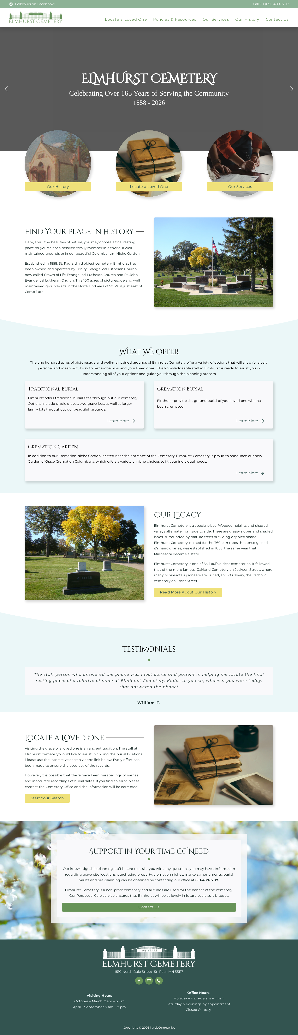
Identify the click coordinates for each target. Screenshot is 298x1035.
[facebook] (139, 981)
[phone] (159, 981)
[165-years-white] (149, 947)
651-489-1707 (206, 880)
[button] (6, 89)
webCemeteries (163, 1027)
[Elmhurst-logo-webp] (36, 13)
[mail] (149, 981)
